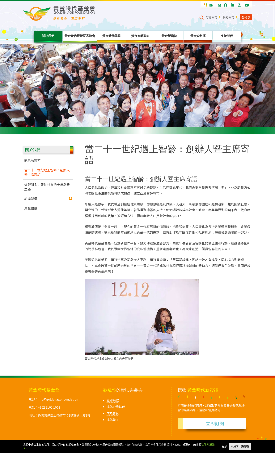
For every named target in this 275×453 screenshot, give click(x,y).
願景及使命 (32, 160)
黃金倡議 (30, 208)
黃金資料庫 (198, 36)
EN (211, 5)
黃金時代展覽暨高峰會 (80, 36)
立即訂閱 (215, 423)
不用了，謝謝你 (240, 446)
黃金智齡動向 (140, 36)
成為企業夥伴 (116, 406)
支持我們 (227, 36)
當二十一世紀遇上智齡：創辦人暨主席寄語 (47, 172)
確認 (224, 446)
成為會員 (113, 413)
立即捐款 (113, 400)
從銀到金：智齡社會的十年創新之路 (47, 186)
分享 (246, 17)
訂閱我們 (211, 17)
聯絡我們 (228, 17)
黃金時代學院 (111, 36)
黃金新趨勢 (169, 36)
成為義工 (113, 419)
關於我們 (48, 36)
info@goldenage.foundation (58, 399)
